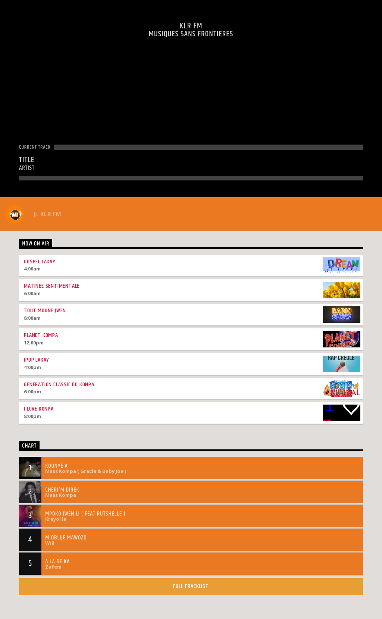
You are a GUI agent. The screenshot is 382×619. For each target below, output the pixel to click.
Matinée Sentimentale (51, 286)
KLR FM (33, 214)
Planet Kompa (41, 335)
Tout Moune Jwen (45, 310)
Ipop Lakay (36, 360)
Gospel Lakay (40, 261)
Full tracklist (191, 586)
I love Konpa (39, 409)
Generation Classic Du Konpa (59, 384)
